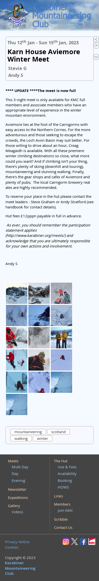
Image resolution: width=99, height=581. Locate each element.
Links (58, 495)
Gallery (14, 505)
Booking (65, 480)
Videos (17, 511)
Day (15, 473)
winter (42, 438)
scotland (58, 431)
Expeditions (18, 497)
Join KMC (65, 510)
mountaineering (28, 431)
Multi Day (20, 466)
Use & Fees (67, 466)
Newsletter (17, 489)
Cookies (11, 547)
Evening (18, 480)
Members (62, 504)
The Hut (60, 460)
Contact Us (63, 527)
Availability (67, 473)
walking (21, 438)
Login (90, 4)
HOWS (63, 487)
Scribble (61, 519)
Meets (13, 460)
